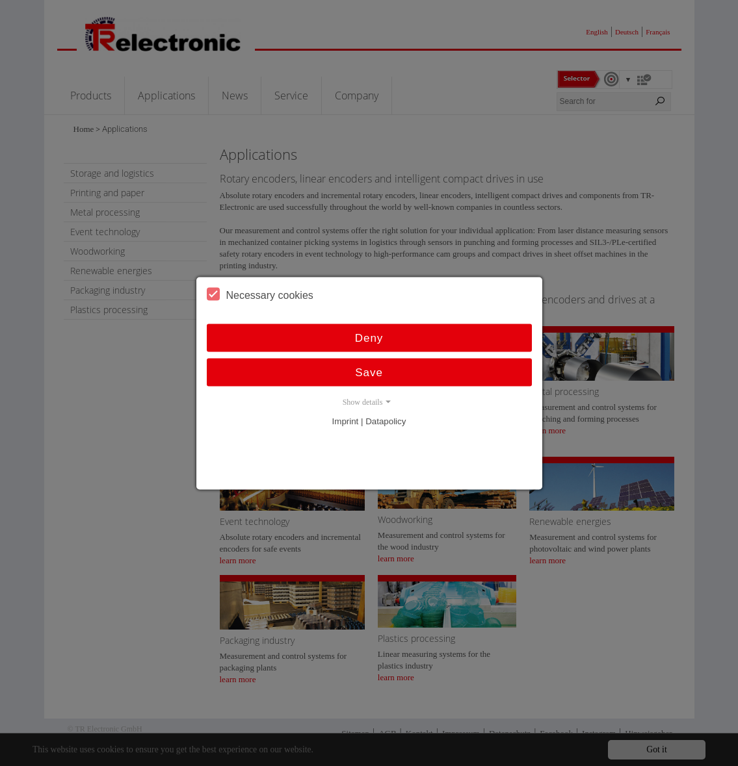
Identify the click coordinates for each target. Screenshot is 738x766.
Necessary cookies (260, 293)
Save (369, 372)
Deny (369, 337)
